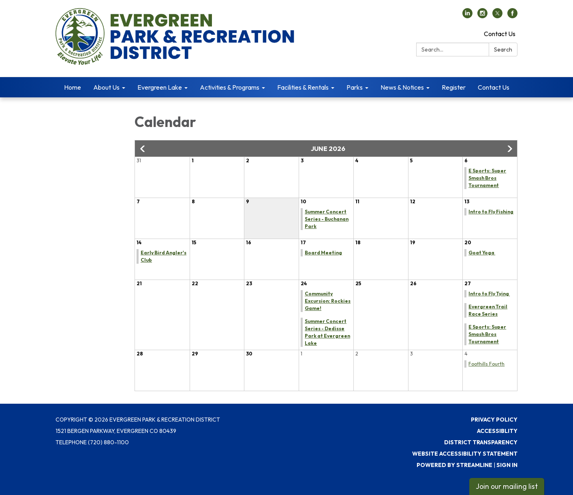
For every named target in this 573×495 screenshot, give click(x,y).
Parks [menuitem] (354, 87)
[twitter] (497, 16)
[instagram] (482, 16)
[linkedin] (467, 16)
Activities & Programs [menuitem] (229, 87)
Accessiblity (497, 431)
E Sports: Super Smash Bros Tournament (487, 178)
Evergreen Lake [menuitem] (159, 87)
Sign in (506, 465)
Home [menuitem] (72, 87)
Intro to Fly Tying (489, 294)
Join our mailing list (507, 486)
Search (503, 49)
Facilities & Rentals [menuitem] (303, 87)
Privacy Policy (494, 419)
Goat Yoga (481, 253)
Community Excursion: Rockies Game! (328, 301)
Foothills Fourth (486, 364)
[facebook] (512, 16)
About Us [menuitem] (106, 87)
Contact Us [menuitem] (493, 87)
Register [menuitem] (454, 87)
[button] (143, 149)
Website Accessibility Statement (464, 453)
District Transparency (480, 442)
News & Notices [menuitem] (402, 87)
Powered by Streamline (454, 465)
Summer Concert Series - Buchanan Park (327, 219)
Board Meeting (323, 253)
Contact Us (499, 34)
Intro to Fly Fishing (490, 212)
